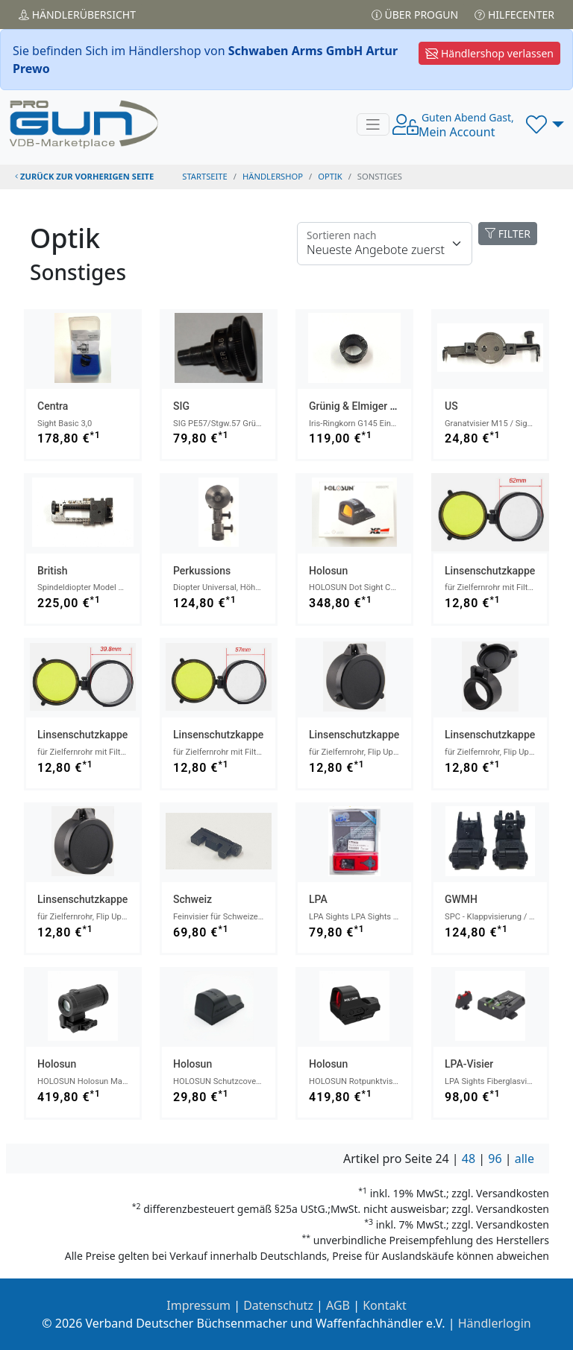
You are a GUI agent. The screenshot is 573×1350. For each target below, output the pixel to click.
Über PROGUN (415, 14)
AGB (338, 1305)
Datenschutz (278, 1305)
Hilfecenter (514, 14)
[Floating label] (384, 243)
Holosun (328, 571)
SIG (181, 406)
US (451, 406)
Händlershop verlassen (489, 53)
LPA (318, 899)
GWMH (461, 899)
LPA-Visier (469, 1064)
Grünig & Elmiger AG (356, 406)
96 (494, 1158)
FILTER (507, 233)
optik (330, 176)
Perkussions (202, 571)
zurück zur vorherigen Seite (84, 176)
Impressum (198, 1305)
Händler (77, 14)
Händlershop (272, 176)
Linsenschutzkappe (490, 571)
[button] (545, 124)
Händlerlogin (494, 1323)
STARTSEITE (205, 176)
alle (524, 1158)
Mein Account (466, 125)
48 (468, 1158)
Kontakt (385, 1305)
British (52, 571)
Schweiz (192, 899)
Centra (52, 406)
